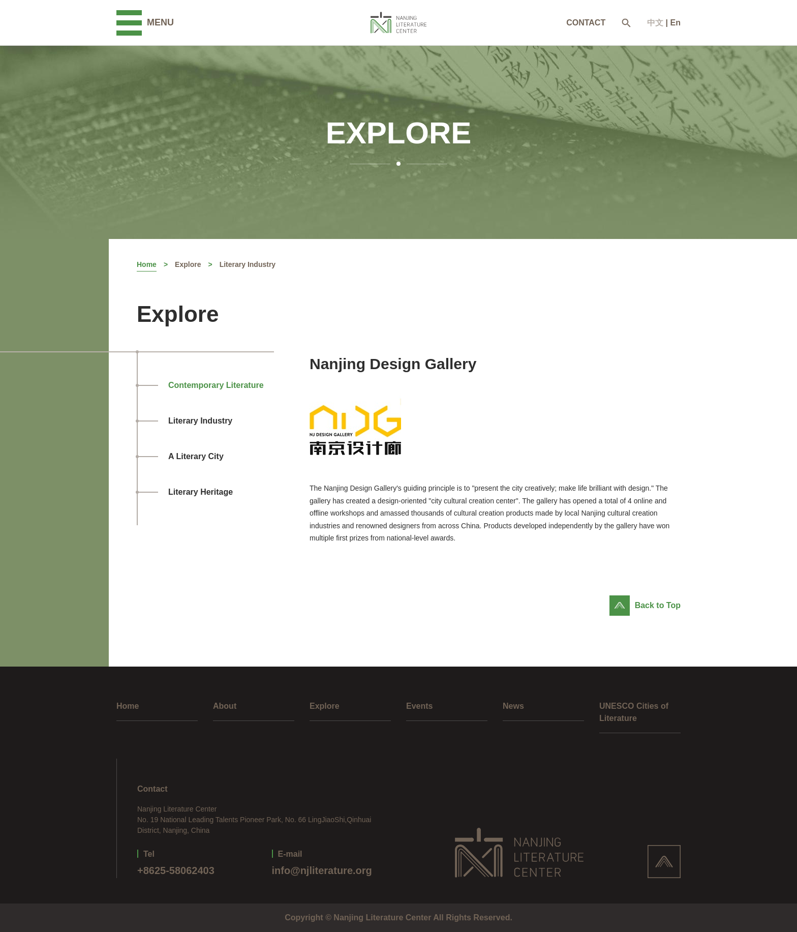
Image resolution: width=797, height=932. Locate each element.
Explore (188, 264)
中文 (655, 22)
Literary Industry (247, 264)
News (513, 706)
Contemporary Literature (216, 385)
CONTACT (585, 23)
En (675, 22)
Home (147, 264)
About (224, 706)
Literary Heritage (200, 492)
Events (419, 706)
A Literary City (196, 456)
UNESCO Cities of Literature (633, 712)
